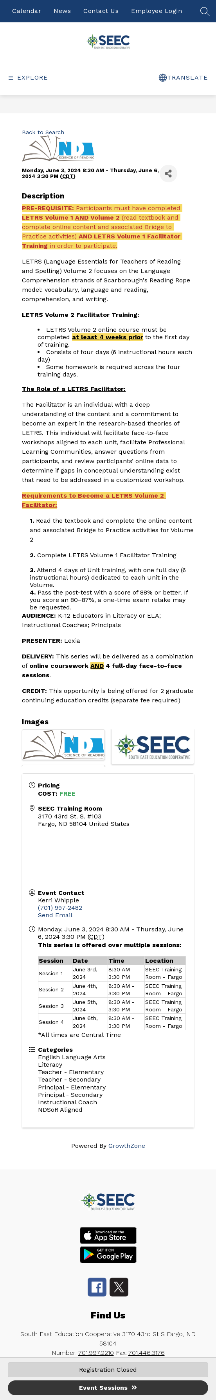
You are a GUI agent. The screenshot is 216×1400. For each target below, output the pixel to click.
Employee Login (156, 11)
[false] (205, 14)
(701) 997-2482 (60, 907)
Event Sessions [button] (108, 1387)
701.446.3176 (146, 1352)
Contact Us (101, 11)
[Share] (168, 173)
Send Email (55, 915)
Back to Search (43, 132)
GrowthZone (126, 1145)
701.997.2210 (96, 1352)
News (62, 11)
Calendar (26, 11)
